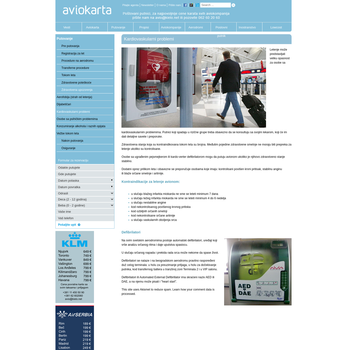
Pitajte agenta (130, 5)
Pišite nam (174, 5)
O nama (161, 5)
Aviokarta (92, 27)
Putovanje (118, 27)
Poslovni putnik (221, 29)
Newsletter (147, 5)
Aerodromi (195, 27)
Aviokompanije (170, 27)
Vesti (66, 27)
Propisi (144, 27)
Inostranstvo (247, 27)
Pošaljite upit (69, 224)
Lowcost (276, 27)
